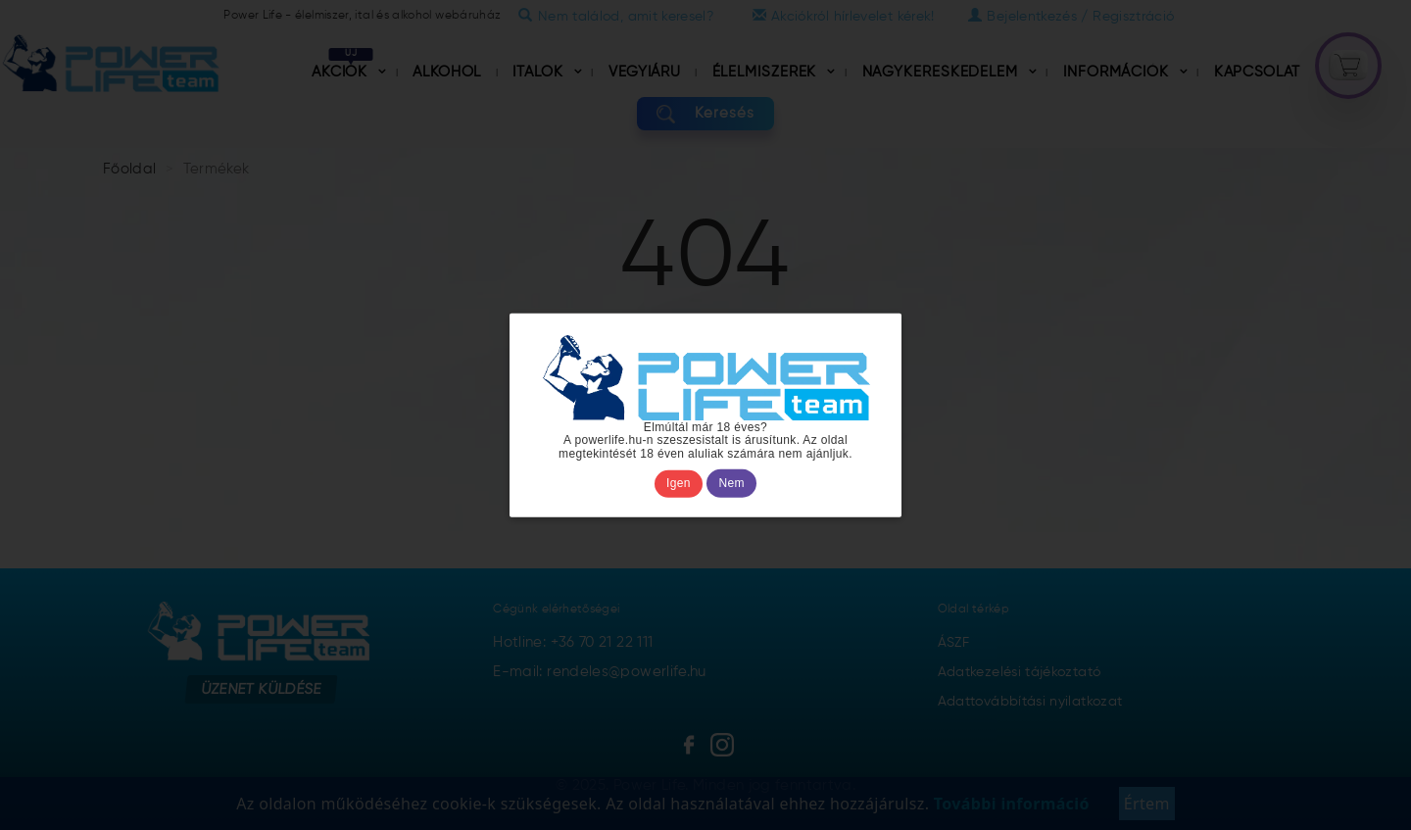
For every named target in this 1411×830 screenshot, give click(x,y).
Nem (732, 483)
